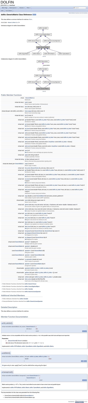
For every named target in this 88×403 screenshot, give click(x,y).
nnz (26, 115)
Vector (19, 340)
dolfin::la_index (42, 119)
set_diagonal (28, 237)
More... (31, 19)
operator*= (28, 242)
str (25, 159)
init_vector (28, 168)
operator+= (28, 250)
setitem (27, 277)
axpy (26, 196)
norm (26, 200)
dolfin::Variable (29, 289)
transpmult (28, 231)
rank (26, 102)
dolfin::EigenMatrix (38, 346)
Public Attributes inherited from (14, 298)
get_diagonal (28, 233)
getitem (27, 272)
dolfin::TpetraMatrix (27, 346)
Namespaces (13, 8)
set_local (27, 128)
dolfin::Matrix (49, 346)
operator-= (28, 255)
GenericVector (35, 168)
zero (26, 150)
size (26, 106)
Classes (22, 8)
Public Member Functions (74, 13)
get (26, 119)
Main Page (4, 7)
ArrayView (51, 141)
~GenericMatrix (29, 98)
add (26, 133)
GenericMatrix (9, 10)
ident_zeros (28, 279)
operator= (27, 263)
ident (26, 222)
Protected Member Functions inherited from (22, 301)
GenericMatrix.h (13, 22)
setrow (27, 209)
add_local (27, 137)
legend (44, 56)
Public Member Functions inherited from (18, 284)
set (26, 124)
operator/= (28, 246)
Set (26, 126)
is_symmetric (28, 259)
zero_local (27, 217)
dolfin (2, 10)
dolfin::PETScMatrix (16, 346)
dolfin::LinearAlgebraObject (32, 286)
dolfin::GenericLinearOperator (33, 291)
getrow (27, 204)
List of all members (84, 13)
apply (26, 155)
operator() (27, 268)
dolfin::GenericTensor (30, 284)
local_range (28, 111)
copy (26, 163)
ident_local (28, 226)
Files (29, 8)
